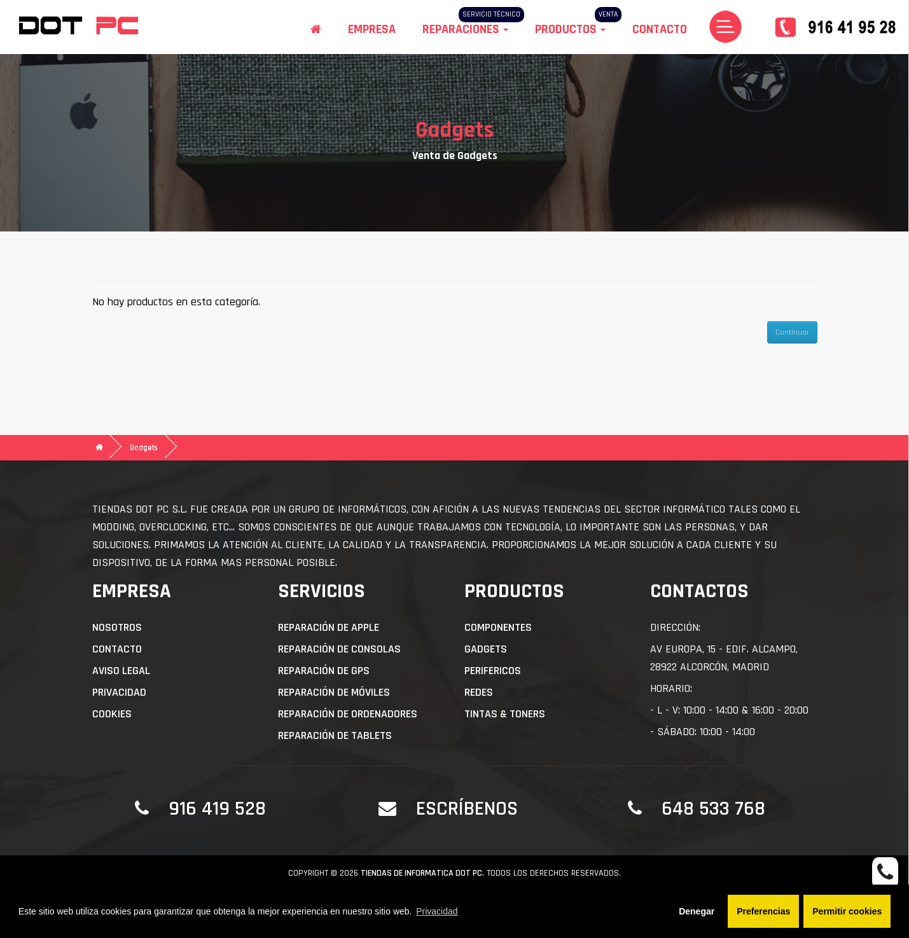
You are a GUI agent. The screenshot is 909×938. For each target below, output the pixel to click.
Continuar (792, 332)
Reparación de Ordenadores (347, 714)
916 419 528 (217, 809)
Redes (478, 692)
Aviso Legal (121, 670)
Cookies (112, 714)
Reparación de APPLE (328, 627)
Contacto (659, 29)
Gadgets (144, 447)
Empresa (372, 29)
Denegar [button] (696, 911)
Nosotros (117, 627)
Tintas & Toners (504, 714)
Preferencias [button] (763, 911)
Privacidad (119, 692)
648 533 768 (713, 809)
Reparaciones (465, 29)
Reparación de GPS (324, 670)
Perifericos (492, 670)
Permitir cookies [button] (847, 911)
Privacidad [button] (436, 911)
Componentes (498, 627)
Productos (570, 29)
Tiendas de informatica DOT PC (421, 873)
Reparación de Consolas (339, 649)
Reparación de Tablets (335, 735)
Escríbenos (467, 809)
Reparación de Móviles (334, 692)
